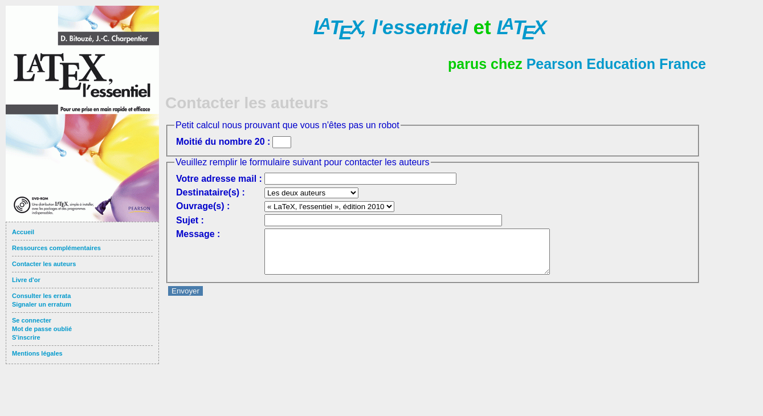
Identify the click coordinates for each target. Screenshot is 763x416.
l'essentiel (390, 27)
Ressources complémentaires (56, 247)
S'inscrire (26, 337)
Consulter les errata (41, 295)
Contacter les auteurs (44, 263)
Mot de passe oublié (42, 328)
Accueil (23, 232)
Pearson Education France (616, 64)
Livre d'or (26, 279)
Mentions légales (37, 353)
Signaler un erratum (41, 304)
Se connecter (31, 320)
